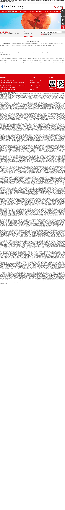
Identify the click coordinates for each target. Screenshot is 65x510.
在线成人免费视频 (41, 275)
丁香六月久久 (2, 246)
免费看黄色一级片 (14, 254)
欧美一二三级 (6, 120)
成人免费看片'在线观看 (38, 269)
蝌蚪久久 (54, 262)
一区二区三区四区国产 (47, 275)
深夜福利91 (44, 221)
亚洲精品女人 (48, 194)
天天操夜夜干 (29, 149)
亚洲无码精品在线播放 (7, 178)
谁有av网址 (4, 268)
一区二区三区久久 (13, 246)
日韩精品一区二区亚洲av (42, 139)
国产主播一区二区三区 (58, 102)
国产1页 (57, 138)
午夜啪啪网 (5, 131)
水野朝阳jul (20, 253)
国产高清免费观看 (7, 156)
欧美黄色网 (15, 98)
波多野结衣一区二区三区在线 (29, 190)
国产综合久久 (34, 127)
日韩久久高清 (24, 96)
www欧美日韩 (60, 98)
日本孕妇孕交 (53, 222)
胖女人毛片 (41, 170)
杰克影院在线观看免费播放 (14, 165)
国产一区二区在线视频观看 (19, 212)
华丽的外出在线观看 (23, 188)
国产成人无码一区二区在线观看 (35, 112)
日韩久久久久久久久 (22, 179)
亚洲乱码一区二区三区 (46, 208)
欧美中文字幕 (58, 208)
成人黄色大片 (31, 173)
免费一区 (4, 188)
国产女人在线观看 (29, 215)
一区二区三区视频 (52, 224)
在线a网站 (51, 209)
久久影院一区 (55, 167)
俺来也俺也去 (3, 105)
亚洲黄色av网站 (9, 133)
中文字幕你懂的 (55, 141)
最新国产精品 (20, 134)
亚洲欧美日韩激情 (4, 140)
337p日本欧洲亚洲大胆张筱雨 (47, 183)
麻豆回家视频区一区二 (46, 200)
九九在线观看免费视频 (50, 116)
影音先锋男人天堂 (26, 184)
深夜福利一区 (44, 237)
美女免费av (10, 105)
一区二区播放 (32, 183)
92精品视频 (31, 139)
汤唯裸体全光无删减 (31, 120)
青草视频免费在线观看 (13, 229)
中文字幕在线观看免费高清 (11, 224)
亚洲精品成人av (22, 167)
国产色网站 (20, 205)
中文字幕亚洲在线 (4, 256)
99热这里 (51, 133)
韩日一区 (50, 269)
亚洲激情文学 (17, 104)
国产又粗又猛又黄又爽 (28, 129)
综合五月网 (53, 102)
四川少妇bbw (37, 160)
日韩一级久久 (62, 103)
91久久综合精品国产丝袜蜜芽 (7, 148)
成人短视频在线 (47, 166)
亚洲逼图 (60, 236)
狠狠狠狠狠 (60, 118)
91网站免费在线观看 (54, 232)
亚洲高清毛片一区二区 (44, 145)
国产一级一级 (9, 200)
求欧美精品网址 (56, 116)
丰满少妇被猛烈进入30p (14, 140)
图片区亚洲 (7, 152)
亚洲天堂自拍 (49, 179)
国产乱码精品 (43, 105)
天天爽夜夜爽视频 (51, 165)
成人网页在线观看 (61, 178)
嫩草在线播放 (10, 254)
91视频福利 (52, 118)
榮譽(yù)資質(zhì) (32, 41)
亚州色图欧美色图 (29, 137)
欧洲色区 (37, 218)
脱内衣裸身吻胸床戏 (25, 255)
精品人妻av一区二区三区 (52, 250)
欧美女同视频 (8, 114)
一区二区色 (24, 119)
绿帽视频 (35, 257)
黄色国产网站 (30, 225)
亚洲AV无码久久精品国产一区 (10, 170)
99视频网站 (25, 198)
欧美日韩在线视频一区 (56, 147)
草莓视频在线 (36, 108)
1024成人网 (56, 115)
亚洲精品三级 (54, 138)
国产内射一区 (53, 258)
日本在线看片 (45, 106)
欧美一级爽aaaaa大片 (29, 244)
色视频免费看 (37, 189)
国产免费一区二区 (18, 203)
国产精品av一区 (26, 220)
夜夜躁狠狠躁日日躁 (19, 117)
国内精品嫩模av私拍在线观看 (22, 113)
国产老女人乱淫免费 (21, 141)
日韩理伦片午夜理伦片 (10, 125)
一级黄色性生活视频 (55, 218)
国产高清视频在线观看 (52, 157)
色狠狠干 (38, 201)
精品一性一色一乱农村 (54, 120)
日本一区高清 (14, 173)
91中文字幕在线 (4, 160)
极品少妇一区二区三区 (30, 147)
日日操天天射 (8, 202)
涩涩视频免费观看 (36, 214)
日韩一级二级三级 (33, 242)
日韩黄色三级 (47, 169)
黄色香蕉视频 (6, 269)
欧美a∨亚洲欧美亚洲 (41, 117)
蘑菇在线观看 (30, 168)
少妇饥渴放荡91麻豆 (54, 216)
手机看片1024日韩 (56, 194)
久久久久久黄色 (36, 213)
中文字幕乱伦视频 (35, 123)
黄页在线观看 (18, 251)
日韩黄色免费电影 (44, 179)
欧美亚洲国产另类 (47, 131)
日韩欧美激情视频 (42, 98)
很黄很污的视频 (44, 109)
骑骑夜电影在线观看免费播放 (48, 276)
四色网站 (56, 237)
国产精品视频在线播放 (17, 125)
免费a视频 (42, 243)
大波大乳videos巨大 (24, 182)
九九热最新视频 (8, 158)
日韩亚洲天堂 (36, 120)
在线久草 (2, 231)
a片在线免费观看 (38, 105)
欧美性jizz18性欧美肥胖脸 (49, 112)
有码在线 (37, 119)
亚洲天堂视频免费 (17, 197)
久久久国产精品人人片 (9, 138)
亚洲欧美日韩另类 (59, 123)
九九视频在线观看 (42, 178)
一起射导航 (6, 127)
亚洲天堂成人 (16, 221)
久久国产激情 (39, 127)
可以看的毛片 (49, 193)
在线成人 (14, 107)
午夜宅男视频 (13, 250)
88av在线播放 (11, 231)
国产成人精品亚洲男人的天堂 (25, 171)
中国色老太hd (37, 178)
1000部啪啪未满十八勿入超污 (11, 176)
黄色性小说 (44, 148)
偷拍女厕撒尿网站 (10, 136)
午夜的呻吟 (12, 104)
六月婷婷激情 (21, 192)
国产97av (56, 177)
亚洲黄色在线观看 (52, 245)
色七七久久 (11, 115)
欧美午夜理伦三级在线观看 (39, 247)
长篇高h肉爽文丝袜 (9, 182)
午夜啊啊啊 (2, 276)
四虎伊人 (29, 178)
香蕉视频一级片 (44, 155)
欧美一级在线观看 (35, 230)
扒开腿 (48, 226)
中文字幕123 (11, 146)
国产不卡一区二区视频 (14, 200)
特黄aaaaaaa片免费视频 (19, 274)
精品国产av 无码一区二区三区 (23, 169)
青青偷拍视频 (62, 234)
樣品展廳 (32, 11)
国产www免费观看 (27, 210)
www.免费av (58, 200)
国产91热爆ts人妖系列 (61, 115)
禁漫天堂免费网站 (28, 144)
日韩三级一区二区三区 (56, 103)
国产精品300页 (56, 118)
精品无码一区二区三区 (21, 261)
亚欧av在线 (3, 118)
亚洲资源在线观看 (38, 166)
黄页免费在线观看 (37, 203)
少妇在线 (13, 203)
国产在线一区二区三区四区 (17, 255)
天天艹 (62, 216)
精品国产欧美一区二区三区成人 (55, 257)
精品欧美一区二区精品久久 (38, 148)
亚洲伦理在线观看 (23, 199)
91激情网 (55, 200)
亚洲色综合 (35, 219)
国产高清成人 (27, 179)
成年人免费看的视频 (29, 123)
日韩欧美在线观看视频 (28, 98)
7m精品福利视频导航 (15, 128)
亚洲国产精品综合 (36, 147)
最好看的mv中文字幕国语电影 (41, 272)
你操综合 (44, 264)
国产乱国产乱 (40, 125)
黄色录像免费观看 (40, 136)
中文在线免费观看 (58, 160)
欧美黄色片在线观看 (6, 219)
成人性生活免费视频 (50, 212)
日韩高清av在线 (8, 172)
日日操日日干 (34, 181)
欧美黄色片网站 (60, 176)
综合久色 (54, 99)
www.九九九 (24, 226)
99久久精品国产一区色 (51, 177)
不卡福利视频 (45, 125)
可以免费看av (27, 230)
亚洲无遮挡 (35, 135)
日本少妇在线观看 (15, 181)
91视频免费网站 (26, 236)
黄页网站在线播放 (45, 173)
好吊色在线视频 (45, 99)
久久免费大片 (44, 152)
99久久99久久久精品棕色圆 (24, 204)
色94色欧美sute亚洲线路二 (16, 216)
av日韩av (19, 151)
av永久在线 (18, 276)
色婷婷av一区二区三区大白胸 (34, 114)
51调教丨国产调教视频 (18, 208)
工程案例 (46, 11)
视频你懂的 (22, 225)
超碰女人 (13, 96)
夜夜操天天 (1, 141)
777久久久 (37, 169)
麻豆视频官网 (19, 157)
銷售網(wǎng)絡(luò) (53, 13)
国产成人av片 (9, 256)
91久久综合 (1, 115)
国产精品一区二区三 (40, 141)
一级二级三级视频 (58, 125)
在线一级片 (20, 201)
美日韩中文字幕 (19, 168)
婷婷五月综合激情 (43, 226)
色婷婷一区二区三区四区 (60, 250)
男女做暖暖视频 (7, 106)
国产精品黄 (28, 242)
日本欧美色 (56, 221)
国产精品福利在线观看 (21, 214)
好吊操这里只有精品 (54, 214)
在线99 (8, 197)
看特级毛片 (49, 102)
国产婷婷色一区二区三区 (56, 235)
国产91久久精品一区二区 (9, 98)
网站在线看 (52, 170)
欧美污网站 (59, 136)
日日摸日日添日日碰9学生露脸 (17, 138)
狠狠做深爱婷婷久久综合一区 (32, 256)
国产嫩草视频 (40, 119)
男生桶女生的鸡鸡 (4, 198)
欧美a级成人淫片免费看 (13, 268)
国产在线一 (32, 269)
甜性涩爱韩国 (40, 167)
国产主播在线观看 (34, 165)
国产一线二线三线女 (20, 202)
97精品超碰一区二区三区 (19, 170)
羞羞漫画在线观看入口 (60, 127)
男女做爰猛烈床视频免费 (43, 205)
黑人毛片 (63, 242)
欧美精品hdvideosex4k (4, 181)
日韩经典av (45, 108)
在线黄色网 (41, 184)
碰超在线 (12, 118)
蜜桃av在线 (7, 116)
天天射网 (5, 126)
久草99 (22, 263)
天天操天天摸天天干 (6, 274)
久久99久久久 (51, 274)
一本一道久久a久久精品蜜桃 (12, 233)
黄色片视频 (2, 230)
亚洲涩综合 (60, 218)
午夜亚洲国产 (41, 213)
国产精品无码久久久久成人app (55, 95)
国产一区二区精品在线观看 (36, 98)
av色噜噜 (16, 258)
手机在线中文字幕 (29, 264)
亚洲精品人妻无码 (10, 225)
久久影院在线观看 (22, 129)
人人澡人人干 (58, 256)
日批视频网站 (19, 254)
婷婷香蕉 (22, 160)
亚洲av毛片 (11, 184)
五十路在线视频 (42, 232)
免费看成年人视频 (52, 151)
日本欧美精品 (61, 152)
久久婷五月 (59, 120)
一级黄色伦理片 (21, 218)
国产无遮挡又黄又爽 (34, 201)
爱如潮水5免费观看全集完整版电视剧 (42, 103)
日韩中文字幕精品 (39, 258)
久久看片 (54, 231)
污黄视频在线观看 (59, 203)
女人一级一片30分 (54, 176)
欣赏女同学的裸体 (23, 131)
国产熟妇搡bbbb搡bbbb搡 (26, 172)
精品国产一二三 (45, 129)
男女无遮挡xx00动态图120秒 (57, 97)
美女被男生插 (56, 106)
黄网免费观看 (41, 261)
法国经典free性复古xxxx (5, 107)
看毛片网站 (7, 216)
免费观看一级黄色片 (36, 173)
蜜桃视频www (60, 108)
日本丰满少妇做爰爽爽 (52, 191)
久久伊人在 (56, 98)
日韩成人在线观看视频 (16, 114)
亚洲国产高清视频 (58, 99)
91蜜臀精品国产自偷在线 (47, 126)
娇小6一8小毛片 (23, 99)
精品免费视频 (5, 125)
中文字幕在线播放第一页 (46, 119)
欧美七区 (44, 167)
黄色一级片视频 (18, 160)
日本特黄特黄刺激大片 (60, 135)
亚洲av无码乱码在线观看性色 (44, 203)
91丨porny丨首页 (4, 97)
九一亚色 (24, 104)
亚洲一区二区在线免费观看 (52, 253)
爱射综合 (33, 97)
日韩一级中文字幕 (52, 189)
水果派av (10, 216)
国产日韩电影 (48, 130)
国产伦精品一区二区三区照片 (56, 134)
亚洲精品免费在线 (55, 276)
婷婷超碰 (34, 237)
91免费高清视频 (52, 162)
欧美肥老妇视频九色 (51, 113)
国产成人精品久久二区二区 (34, 268)
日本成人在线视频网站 (4, 232)
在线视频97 (6, 151)
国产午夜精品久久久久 (35, 96)
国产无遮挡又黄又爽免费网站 (43, 96)
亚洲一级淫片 (16, 213)
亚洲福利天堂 (18, 145)
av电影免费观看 (15, 134)
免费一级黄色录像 (14, 97)
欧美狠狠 (45, 95)
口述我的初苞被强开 (17, 118)
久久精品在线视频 (12, 156)
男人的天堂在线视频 (39, 113)
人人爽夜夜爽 (31, 184)
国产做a (20, 149)
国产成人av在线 (21, 112)
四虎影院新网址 (32, 152)
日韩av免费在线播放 (58, 119)
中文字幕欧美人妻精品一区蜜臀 (42, 192)
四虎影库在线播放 (33, 231)
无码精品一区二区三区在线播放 (13, 191)
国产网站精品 (16, 135)
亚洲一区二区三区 (21, 200)
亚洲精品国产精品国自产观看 (26, 253)
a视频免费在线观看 (26, 136)
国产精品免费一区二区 (39, 99)
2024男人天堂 (43, 242)
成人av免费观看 (40, 108)
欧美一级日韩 (49, 219)
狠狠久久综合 (9, 104)
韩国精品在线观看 (11, 130)
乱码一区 (3, 267)
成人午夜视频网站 (33, 221)
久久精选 (5, 255)
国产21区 (21, 193)
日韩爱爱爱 (4, 138)
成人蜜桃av (35, 232)
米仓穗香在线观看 (55, 139)
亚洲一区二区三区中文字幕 (29, 103)
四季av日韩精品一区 (23, 161)
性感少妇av (56, 124)
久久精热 (5, 104)
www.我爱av (50, 244)
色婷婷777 (10, 173)
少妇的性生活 (27, 125)
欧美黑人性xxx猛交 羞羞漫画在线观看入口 (29, 106)
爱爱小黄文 (50, 235)
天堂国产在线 (27, 173)
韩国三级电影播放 (30, 234)
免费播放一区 (60, 131)
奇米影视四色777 (29, 107)
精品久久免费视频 (62, 112)
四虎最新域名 (37, 199)
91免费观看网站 (2, 257)
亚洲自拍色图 (49, 214)
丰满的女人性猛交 (42, 112)
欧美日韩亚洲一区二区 (58, 189)
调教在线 (58, 146)
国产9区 (37, 243)
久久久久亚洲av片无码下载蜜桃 (4, 146)
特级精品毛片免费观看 (13, 152)
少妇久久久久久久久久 (17, 159)
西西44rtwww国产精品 (55, 197)
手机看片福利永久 (35, 212)
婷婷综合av (27, 188)
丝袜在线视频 (36, 191)
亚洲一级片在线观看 (51, 117)
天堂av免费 (37, 181)
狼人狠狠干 (9, 139)
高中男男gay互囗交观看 (53, 202)
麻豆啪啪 (53, 133)
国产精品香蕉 (33, 151)
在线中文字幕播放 (6, 115)
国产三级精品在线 (16, 149)
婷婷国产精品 (47, 167)
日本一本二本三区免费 (28, 181)
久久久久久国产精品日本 (4, 150)
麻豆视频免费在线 (53, 275)
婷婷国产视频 (36, 276)
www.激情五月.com (35, 125)
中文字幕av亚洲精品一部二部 (46, 161)
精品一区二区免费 (5, 169)
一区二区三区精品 (28, 165)
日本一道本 (11, 103)
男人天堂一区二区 (48, 148)
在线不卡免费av (62, 95)
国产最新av (28, 113)
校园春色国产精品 (59, 161)
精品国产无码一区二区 (49, 252)
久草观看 (24, 274)
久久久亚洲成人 (34, 264)
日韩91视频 (21, 241)
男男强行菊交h (54, 168)
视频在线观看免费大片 (14, 113)
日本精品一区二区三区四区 (11, 162)
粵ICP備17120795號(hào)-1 (10, 89)
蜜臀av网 (50, 168)
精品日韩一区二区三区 (42, 252)
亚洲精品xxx (29, 240)
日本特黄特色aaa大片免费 (5, 124)
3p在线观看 (8, 189)
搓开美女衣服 (37, 263)
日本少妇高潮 (4, 204)
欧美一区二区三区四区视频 (27, 115)
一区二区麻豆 (51, 103)
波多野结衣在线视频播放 (47, 160)
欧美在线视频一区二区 (42, 204)
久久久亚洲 (53, 188)
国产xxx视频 (53, 198)
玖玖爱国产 (18, 199)
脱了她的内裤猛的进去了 (9, 108)
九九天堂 (46, 240)
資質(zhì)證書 (37, 41)
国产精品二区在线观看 (50, 149)
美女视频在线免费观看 (27, 155)
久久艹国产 (39, 135)
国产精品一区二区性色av (15, 211)
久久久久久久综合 (27, 116)
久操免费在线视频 (25, 234)
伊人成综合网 (4, 98)
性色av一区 (15, 146)
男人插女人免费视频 (7, 246)
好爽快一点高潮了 (61, 191)
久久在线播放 (62, 146)
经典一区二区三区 (53, 127)
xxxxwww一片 (13, 194)
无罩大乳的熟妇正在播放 (61, 141)
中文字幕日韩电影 (12, 208)
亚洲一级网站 (19, 144)
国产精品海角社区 (25, 201)
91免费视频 (2, 131)
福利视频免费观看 (37, 102)
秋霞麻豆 (21, 243)
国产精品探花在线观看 (33, 258)
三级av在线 (54, 144)
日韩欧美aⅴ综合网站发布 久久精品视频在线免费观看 (55, 220)
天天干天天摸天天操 (26, 213)
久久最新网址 (8, 103)
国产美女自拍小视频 (27, 112)
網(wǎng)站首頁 (4, 13)
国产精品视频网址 (26, 219)
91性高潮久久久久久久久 (37, 104)
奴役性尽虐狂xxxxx (14, 214)
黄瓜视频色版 (16, 130)
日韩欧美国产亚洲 (55, 244)
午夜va (20, 95)
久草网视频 (46, 117)
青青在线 (32, 191)
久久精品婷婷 (39, 158)
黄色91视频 (26, 208)
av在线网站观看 (6, 231)
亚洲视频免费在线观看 (36, 274)
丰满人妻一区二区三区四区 (37, 226)
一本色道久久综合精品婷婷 (5, 213)
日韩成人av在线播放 (52, 184)
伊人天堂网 (10, 107)
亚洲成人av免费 (8, 109)
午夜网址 (34, 105)
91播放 (57, 188)
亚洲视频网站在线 (3, 159)
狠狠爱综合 (28, 183)
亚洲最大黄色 (11, 149)
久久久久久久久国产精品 (33, 179)
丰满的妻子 (59, 182)
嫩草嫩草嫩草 (61, 240)
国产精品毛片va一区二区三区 (22, 183)
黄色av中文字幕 (53, 210)
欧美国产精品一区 (25, 193)
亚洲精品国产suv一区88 (48, 242)
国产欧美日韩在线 (23, 235)
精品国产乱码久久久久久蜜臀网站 (9, 263)
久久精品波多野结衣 (28, 224)
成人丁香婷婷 (7, 149)
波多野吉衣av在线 (57, 162)
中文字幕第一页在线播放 (56, 96)
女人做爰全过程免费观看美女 (11, 179)
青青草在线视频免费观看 (9, 129)
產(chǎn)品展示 (18, 13)
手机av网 (50, 134)
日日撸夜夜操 (7, 167)
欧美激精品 (24, 264)
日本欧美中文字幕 (3, 171)
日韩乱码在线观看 (5, 137)
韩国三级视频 (9, 99)
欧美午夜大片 (24, 156)
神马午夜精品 (40, 123)
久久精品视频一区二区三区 (13, 168)
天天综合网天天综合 (62, 107)
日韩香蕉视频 (7, 193)
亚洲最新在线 (40, 161)
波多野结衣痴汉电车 (24, 147)
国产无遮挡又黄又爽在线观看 (51, 125)
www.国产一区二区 (48, 197)
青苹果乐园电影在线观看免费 (57, 223)
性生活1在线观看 (26, 140)
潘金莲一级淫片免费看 (34, 115)
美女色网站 (27, 99)
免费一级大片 (50, 277)
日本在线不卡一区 (16, 188)
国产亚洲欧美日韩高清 (27, 148)
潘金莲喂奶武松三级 (33, 210)
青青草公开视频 (57, 224)
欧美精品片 (54, 242)
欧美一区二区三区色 (50, 155)
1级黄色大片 (18, 109)
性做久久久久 (23, 157)
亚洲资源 (21, 115)
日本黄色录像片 (21, 219)
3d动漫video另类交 (29, 200)
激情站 (25, 200)
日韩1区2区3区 (58, 140)
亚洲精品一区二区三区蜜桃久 (46, 146)
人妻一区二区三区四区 (19, 119)
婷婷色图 (61, 208)
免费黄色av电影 (35, 188)
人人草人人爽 (37, 107)
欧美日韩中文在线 (6, 141)
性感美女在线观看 (21, 116)
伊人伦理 (17, 278)
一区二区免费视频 (35, 225)
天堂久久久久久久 (18, 139)
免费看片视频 (26, 160)
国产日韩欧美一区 (26, 241)
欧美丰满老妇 (21, 148)
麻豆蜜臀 (24, 252)
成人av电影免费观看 (38, 237)
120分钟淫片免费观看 (35, 161)
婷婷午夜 (36, 117)
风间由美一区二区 (12, 201)
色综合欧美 (17, 179)
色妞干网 (23, 208)
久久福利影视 (34, 169)
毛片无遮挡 (9, 211)
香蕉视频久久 (36, 167)
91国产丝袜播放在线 (61, 114)
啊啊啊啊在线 (48, 118)
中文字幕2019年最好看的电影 (21, 267)
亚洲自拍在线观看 (6, 226)
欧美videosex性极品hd (33, 159)
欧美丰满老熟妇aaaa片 (43, 140)
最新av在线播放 (40, 115)
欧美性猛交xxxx (26, 212)
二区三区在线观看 (36, 162)
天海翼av (14, 112)
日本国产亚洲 (63, 254)
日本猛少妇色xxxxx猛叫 (41, 235)
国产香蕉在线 (41, 129)
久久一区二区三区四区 (19, 107)
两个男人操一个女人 (54, 182)
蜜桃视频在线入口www (8, 95)
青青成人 (49, 156)
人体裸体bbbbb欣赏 (29, 127)
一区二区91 (30, 166)
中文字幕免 (21, 166)
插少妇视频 (35, 235)
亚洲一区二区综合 (5, 117)
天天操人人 (40, 120)
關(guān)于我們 (11, 13)
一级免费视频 (10, 97)
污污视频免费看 (12, 147)
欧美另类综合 (51, 180)
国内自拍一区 (52, 98)
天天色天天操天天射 (57, 165)
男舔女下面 (32, 205)
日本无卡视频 (4, 109)
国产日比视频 (4, 119)
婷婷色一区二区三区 (35, 246)
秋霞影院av (23, 230)
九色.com (33, 107)
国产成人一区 (16, 279)
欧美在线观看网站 (19, 282)
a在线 (20, 171)
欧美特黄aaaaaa (11, 102)
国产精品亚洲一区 (48, 120)
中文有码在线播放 (24, 240)
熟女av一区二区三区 (14, 99)
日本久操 (51, 97)
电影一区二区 (11, 151)
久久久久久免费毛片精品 (28, 150)
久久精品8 (16, 183)
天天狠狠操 (4, 251)
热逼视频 (56, 114)
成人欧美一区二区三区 (15, 210)
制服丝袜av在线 (19, 275)
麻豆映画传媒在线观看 (44, 102)
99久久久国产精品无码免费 (39, 126)
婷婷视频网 (34, 129)
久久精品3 (34, 166)
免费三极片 (48, 170)
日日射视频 (49, 106)
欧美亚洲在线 (54, 203)
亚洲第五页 (7, 264)
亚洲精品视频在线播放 (29, 145)
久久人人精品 (37, 183)
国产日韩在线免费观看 (33, 156)
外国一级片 (4, 265)
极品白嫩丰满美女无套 (45, 254)
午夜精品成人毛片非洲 (18, 257)
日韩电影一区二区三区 (12, 145)
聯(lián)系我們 (60, 11)
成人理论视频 (36, 187)
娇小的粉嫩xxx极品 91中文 (43, 193)
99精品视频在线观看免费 (35, 144)
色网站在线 (22, 220)
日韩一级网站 (14, 95)
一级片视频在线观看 (5, 112)
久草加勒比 (3, 172)
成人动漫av (29, 169)
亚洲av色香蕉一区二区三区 (32, 218)
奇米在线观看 (40, 216)
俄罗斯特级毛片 (40, 230)
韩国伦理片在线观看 (53, 146)
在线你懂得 (1, 179)
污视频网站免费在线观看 (21, 98)
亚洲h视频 (36, 95)
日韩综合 (61, 147)
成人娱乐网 (17, 112)
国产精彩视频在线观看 (57, 113)
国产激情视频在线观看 (17, 103)
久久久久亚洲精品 (13, 158)
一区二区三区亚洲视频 (42, 194)
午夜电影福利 (30, 237)
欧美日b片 (29, 191)
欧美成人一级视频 (28, 157)
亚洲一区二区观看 (57, 251)
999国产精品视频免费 (8, 210)
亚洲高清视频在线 (41, 124)
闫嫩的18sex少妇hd (39, 157)
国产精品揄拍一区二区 (3, 261)
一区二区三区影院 (57, 149)
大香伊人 (37, 149)
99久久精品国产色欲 (11, 120)
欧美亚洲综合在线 (21, 140)
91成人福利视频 (27, 266)
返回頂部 (31, 80)
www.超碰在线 (32, 263)
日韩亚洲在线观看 (20, 252)
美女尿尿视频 (29, 124)
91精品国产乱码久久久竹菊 (5, 145)
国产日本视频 (19, 258)
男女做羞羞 (57, 184)
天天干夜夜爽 (9, 144)
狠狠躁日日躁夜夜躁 (39, 200)
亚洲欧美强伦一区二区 (35, 209)
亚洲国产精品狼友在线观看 (35, 261)
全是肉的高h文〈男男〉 (5, 102)
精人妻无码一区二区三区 (57, 254)
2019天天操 (32, 232)
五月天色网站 (25, 215)
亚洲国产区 (22, 133)
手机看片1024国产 (4, 177)
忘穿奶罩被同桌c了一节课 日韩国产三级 (30, 180)
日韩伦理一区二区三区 (45, 187)
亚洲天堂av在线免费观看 (15, 105)
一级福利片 (6, 266)
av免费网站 (25, 265)
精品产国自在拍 (41, 244)
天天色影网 (45, 211)
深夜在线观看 (17, 116)
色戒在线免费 (59, 214)
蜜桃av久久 (50, 176)
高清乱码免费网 (52, 119)
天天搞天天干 (46, 215)
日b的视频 (32, 148)
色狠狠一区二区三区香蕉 (35, 170)
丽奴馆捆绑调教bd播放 (44, 127)
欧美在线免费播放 (23, 145)
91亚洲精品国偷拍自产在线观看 (58, 171)
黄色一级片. (30, 102)
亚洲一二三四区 (58, 105)
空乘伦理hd (45, 116)
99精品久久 (26, 225)
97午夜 (3, 278)
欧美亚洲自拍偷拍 (44, 104)
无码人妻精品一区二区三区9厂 (33, 241)
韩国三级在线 (41, 144)
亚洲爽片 (17, 95)
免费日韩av (18, 115)
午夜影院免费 (33, 95)
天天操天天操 (47, 178)
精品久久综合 (33, 155)
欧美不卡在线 (50, 240)
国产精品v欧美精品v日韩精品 (54, 166)
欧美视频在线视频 (26, 166)
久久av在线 (47, 165)
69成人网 (34, 119)
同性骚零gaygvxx (41, 160)
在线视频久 (9, 117)
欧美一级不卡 (6, 225)
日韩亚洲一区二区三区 (17, 131)
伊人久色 (41, 147)
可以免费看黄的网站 (11, 131)
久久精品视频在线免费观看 (45, 168)
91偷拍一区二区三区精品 (27, 209)
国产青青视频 (10, 155)
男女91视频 (57, 191)
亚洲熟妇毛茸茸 (2, 95)
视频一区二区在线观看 (42, 138)
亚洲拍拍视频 (14, 215)
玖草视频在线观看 (43, 268)
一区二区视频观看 (20, 97)
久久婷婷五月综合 (10, 232)
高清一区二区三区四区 (20, 146)
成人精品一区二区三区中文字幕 (5, 187)
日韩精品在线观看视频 (5, 123)
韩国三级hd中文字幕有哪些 (30, 104)
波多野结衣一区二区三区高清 (52, 129)
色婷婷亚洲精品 (21, 256)
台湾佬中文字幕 (50, 211)
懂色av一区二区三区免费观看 (27, 97)
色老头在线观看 (9, 126)
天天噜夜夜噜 (61, 184)
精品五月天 (40, 253)
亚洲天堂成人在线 (29, 131)
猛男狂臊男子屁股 (35, 139)
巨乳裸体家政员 (23, 151)
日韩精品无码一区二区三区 (48, 190)
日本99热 (56, 187)
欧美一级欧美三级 (12, 180)
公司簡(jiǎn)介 (28, 41)
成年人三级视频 (33, 240)
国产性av (61, 96)
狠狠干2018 (21, 184)
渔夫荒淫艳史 (30, 278)
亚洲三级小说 (25, 170)
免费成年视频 (53, 219)
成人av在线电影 (30, 193)
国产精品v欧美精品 (60, 187)
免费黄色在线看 (16, 123)
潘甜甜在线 (57, 151)
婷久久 (46, 198)
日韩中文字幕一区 (58, 258)
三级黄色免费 (7, 180)
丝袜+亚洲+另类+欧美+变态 (50, 204)
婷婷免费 (28, 156)
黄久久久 (25, 146)
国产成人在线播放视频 (48, 229)
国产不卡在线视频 (25, 189)
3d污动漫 (58, 172)
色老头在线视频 (46, 158)
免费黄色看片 (27, 282)
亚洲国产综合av (27, 152)
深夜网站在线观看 (21, 135)
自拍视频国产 (30, 243)
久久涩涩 (27, 138)
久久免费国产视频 (58, 242)
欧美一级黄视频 (36, 253)
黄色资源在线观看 (54, 179)
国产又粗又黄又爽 (30, 250)
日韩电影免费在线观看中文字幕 (26, 95)
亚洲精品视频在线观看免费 (27, 130)
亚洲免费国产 (21, 130)
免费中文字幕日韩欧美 (36, 134)
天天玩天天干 (54, 160)
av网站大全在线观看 (45, 157)
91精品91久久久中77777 (19, 247)
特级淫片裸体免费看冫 (47, 124)
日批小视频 (52, 124)
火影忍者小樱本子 (25, 102)
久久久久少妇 (47, 134)
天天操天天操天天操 (56, 152)
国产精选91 (22, 118)
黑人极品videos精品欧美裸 (39, 116)
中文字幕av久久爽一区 (35, 197)
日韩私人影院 (51, 123)
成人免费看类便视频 (42, 199)
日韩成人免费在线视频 (43, 214)
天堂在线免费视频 (60, 212)
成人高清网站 (18, 166)
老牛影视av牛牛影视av (13, 157)
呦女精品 (48, 97)
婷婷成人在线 (24, 144)
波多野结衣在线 (28, 205)
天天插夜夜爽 (38, 220)
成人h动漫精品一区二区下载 (50, 237)
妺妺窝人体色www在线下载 (43, 149)
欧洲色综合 (51, 266)
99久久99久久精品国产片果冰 (48, 247)
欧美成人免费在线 (3, 194)
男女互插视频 (49, 104)
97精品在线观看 (14, 177)
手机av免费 (41, 173)
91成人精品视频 (39, 156)
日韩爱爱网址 (51, 200)
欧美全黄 (39, 234)
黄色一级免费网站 (29, 197)
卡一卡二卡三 (25, 178)
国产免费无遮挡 (53, 156)
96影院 (8, 184)
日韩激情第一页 (7, 267)
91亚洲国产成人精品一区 (47, 261)
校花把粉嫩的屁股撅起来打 (26, 258)
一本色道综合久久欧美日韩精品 (58, 209)
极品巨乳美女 (38, 211)
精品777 (17, 176)
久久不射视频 (14, 117)
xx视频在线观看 (42, 222)
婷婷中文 (61, 155)
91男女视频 (34, 176)
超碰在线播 (13, 166)
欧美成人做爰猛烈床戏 (18, 96)
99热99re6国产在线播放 (41, 177)
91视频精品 (19, 99)
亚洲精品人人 (2, 155)
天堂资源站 (1, 201)
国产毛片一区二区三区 (56, 155)
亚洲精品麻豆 (34, 131)
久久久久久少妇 (49, 108)
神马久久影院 (14, 276)
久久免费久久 (44, 246)
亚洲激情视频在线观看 (39, 133)
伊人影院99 (14, 199)
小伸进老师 (25, 109)
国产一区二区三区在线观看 (33, 136)
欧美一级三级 (2, 113)
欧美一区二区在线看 (49, 139)
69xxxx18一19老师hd (3, 116)
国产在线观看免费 (10, 134)
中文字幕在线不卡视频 (60, 129)
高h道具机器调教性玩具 (33, 267)
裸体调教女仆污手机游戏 (38, 97)
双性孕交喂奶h (10, 181)
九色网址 (5, 99)
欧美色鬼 (31, 125)
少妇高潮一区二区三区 (7, 278)
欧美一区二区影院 (43, 262)
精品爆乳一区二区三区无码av (58, 117)
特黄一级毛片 (34, 133)
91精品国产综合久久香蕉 (47, 234)
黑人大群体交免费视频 (28, 133)
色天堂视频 (12, 135)
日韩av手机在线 (15, 141)
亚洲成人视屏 (18, 150)
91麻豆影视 (45, 231)
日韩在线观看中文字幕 (17, 102)
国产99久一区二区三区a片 (24, 194)
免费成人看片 (60, 157)
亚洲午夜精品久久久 (50, 282)
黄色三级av (19, 268)
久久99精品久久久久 (20, 187)
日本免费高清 (19, 127)
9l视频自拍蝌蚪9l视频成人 (20, 223)
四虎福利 (55, 170)
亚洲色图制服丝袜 (42, 150)
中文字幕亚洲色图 (46, 114)
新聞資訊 (25, 11)
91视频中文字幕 (7, 236)
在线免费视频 (26, 256)
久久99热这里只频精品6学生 (36, 118)
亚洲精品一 (23, 205)
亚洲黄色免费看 (17, 124)
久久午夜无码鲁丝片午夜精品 (30, 199)
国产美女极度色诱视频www (11, 243)
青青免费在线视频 (22, 158)
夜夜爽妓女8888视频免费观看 (45, 209)
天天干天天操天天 (25, 243)
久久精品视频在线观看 (22, 123)
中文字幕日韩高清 (7, 157)
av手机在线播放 (48, 258)
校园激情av (40, 187)
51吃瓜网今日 (41, 106)
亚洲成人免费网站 (42, 131)
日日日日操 (46, 223)
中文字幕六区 (12, 205)
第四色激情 (45, 182)
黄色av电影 (36, 223)
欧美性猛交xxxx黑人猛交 (59, 109)
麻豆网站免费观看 (50, 145)
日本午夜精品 (45, 212)
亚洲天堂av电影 (41, 190)
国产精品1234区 (34, 168)
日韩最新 (20, 189)
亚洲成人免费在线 (39, 256)
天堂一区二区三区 (41, 95)
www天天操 (9, 140)
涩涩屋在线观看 (25, 134)
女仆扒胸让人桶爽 (32, 128)
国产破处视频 (20, 172)
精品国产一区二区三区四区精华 (20, 224)
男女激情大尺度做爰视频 (37, 146)
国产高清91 (14, 126)
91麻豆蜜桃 (37, 106)
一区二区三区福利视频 (21, 108)
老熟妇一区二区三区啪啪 (12, 150)
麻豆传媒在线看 (32, 266)
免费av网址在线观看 (19, 234)
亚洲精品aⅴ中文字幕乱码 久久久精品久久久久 (26, 105)
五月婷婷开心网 (15, 151)
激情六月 (2, 120)
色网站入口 (56, 128)
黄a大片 (33, 117)
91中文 (35, 208)
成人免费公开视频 (47, 202)
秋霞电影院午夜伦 (40, 182)
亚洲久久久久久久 (3, 162)
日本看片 (49, 127)
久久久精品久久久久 (14, 144)
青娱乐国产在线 (57, 198)
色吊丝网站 (8, 171)
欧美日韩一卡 (21, 104)
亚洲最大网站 (16, 137)
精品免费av (33, 124)
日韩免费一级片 (26, 192)
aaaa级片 (11, 202)
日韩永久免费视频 (18, 194)
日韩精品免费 (20, 128)
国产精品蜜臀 (15, 108)
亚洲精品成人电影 (19, 226)
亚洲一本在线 (21, 246)
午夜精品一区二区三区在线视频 (29, 108)
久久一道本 (54, 105)
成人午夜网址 (38, 151)
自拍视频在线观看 (50, 205)
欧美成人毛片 (21, 126)
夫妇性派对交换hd (39, 130)
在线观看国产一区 (6, 208)
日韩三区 (6, 105)
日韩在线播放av (59, 263)
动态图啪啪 (50, 267)
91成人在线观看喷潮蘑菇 (54, 131)
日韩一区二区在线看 (49, 218)
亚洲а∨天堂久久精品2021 (56, 183)
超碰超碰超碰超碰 (45, 113)
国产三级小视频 (48, 98)
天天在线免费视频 (49, 236)
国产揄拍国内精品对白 (31, 189)
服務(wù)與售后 (39, 13)
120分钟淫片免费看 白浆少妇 (32, 158)
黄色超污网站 (45, 137)
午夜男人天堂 (35, 234)
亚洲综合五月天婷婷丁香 (28, 118)
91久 (48, 184)
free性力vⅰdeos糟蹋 (23, 262)
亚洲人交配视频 (53, 161)
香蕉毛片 (29, 251)
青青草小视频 (51, 254)
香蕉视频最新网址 (60, 177)
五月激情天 (60, 166)
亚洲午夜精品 (33, 109)
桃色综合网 (38, 262)
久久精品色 (37, 180)
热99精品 (53, 211)
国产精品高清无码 (52, 208)
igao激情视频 (2, 235)
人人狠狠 (25, 124)
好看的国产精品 (9, 214)
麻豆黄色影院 (44, 97)
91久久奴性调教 (39, 254)
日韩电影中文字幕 (20, 221)
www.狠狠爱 (12, 188)
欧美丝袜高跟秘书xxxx (27, 221)
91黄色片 (5, 179)
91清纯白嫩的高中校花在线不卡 (28, 135)
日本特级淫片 (52, 159)
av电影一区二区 (12, 116)
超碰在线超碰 (60, 188)
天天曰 (36, 182)
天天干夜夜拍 (28, 232)
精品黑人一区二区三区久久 (24, 251)
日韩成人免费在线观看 (60, 247)
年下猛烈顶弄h (4, 200)
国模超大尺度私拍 (47, 243)
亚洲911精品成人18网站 (30, 141)
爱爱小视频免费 (20, 213)
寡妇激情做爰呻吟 (30, 134)
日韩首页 (43, 166)
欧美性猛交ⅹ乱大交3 (61, 202)
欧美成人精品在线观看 (30, 187)
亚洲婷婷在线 (55, 212)
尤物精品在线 (25, 202)
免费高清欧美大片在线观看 (23, 278)
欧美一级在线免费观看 (43, 151)
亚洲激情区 (42, 211)
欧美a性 (29, 201)
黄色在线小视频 (53, 268)
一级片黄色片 (61, 151)
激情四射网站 (49, 137)
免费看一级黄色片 (14, 252)
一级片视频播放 (32, 172)
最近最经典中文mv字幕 (49, 105)
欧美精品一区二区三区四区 (22, 137)
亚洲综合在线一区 (51, 107)
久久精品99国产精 (33, 233)
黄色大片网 (8, 119)
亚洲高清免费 (50, 99)
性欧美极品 (27, 267)
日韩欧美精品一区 (33, 116)
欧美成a (31, 99)
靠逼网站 (39, 266)
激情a (21, 102)
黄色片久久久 (24, 138)
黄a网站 (61, 235)
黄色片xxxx (24, 275)
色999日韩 (20, 240)
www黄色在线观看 (59, 150)
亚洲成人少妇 (6, 215)
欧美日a (48, 136)
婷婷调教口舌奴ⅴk (12, 124)
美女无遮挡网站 (21, 155)
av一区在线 (47, 199)
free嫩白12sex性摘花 (42, 250)
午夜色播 (15, 136)
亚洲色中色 (11, 141)
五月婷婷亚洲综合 (15, 240)
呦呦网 (52, 106)
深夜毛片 (55, 123)
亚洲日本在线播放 (37, 140)
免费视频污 (61, 222)
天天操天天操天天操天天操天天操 (27, 117)
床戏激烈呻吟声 (10, 112)
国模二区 (46, 150)
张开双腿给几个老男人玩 (15, 256)
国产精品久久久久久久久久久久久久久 (48, 115)
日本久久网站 (19, 235)
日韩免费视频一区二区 (60, 192)
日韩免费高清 (8, 188)
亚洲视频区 (43, 120)
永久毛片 (26, 158)
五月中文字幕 (62, 140)
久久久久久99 (17, 201)
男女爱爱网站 (17, 171)
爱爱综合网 (31, 230)
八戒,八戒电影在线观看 (22, 165)
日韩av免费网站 (60, 124)
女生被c (32, 146)
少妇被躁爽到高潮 (3, 189)
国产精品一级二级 (13, 127)
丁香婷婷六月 (29, 146)
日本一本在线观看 (28, 96)
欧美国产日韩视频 (52, 114)
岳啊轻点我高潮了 (19, 177)
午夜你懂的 (11, 255)
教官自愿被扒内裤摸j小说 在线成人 (25, 114)
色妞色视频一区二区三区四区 (44, 171)
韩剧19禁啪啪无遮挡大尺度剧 (15, 222)
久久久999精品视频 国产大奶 (48, 181)
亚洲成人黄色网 (56, 137)
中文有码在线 (13, 139)
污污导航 (11, 114)
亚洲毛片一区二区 (36, 190)
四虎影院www (45, 147)
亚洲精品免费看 (54, 190)
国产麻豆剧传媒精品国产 (26, 128)
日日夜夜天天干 (31, 192)
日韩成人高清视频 (48, 251)
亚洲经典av (14, 115)
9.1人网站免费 (35, 103)
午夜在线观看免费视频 (55, 104)
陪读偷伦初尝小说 (38, 172)
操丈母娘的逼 (54, 267)
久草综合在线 (34, 99)
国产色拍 (37, 131)
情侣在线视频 (52, 264)
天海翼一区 (63, 120)
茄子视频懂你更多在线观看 (19, 106)
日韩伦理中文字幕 (62, 265)
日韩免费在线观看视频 (32, 247)
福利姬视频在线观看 (42, 251)
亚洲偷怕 (40, 263)
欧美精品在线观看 (50, 147)
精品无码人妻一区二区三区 (30, 252)
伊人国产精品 (48, 264)
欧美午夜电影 (14, 190)
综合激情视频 (3, 161)
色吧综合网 (59, 216)
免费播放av (54, 181)
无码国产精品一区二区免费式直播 (56, 193)
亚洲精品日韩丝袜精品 (56, 230)
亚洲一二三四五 (54, 263)
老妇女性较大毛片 (38, 278)
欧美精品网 (10, 266)
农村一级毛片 (43, 202)
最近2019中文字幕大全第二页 (29, 167)
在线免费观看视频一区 (31, 203)
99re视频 (43, 198)
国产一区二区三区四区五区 (52, 150)
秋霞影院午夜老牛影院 (7, 165)
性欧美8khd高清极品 (29, 119)
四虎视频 (28, 182)
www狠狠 (46, 156)
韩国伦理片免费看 (54, 148)
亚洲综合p (33, 102)
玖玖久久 (9, 127)
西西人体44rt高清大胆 (55, 240)
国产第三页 (44, 130)
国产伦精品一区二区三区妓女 (51, 109)
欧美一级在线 (59, 168)
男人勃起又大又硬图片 (61, 145)
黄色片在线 (39, 168)
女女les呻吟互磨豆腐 (3, 96)
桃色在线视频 (44, 265)
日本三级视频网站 (28, 151)
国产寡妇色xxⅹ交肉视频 (24, 237)
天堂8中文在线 (56, 107)
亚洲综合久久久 (50, 96)
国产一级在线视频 (42, 107)
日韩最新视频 (49, 140)
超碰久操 (31, 171)
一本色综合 (22, 210)
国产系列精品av (12, 106)
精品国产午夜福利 (55, 180)
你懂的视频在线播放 (49, 138)
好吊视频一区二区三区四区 (30, 275)
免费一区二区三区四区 (60, 148)
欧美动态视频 (59, 190)
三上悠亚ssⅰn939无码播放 (59, 226)
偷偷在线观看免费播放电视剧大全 (60, 130)
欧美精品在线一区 (51, 255)
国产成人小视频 (60, 221)
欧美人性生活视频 (31, 140)
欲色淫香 (5, 214)
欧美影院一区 (36, 275)
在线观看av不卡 (41, 114)
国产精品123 (41, 162)
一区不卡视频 (23, 150)
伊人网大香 (25, 187)
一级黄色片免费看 (13, 235)
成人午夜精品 (25, 107)
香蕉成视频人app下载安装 (54, 136)
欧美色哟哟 (8, 159)
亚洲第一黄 (52, 194)
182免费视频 (55, 145)
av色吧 (9, 258)
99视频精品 (61, 169)
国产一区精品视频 (17, 167)
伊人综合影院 (3, 129)
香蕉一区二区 (15, 202)
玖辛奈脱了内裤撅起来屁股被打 (54, 213)
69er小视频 (6, 155)
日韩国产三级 (22, 198)
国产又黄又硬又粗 (17, 120)
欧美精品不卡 (23, 103)
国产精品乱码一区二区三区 (21, 152)
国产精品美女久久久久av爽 (41, 165)
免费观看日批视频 (13, 109)
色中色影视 (18, 158)
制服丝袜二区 (34, 149)
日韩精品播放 (61, 138)
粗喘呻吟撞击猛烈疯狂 (17, 263)
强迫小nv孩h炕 (5, 134)
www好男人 (48, 95)
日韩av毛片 (45, 170)
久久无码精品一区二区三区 (61, 179)
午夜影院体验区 (11, 123)
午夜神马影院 (45, 136)
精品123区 (48, 151)
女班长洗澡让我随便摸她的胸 (44, 267)
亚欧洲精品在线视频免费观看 (11, 251)
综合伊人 (22, 180)
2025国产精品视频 (28, 269)
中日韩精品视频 (3, 237)
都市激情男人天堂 (30, 254)
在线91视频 (25, 276)
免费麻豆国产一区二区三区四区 (40, 128)
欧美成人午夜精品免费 (46, 213)
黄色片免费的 (57, 222)
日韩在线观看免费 (9, 96)
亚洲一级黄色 (36, 192)
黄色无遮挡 (48, 198)
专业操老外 (47, 107)
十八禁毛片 (7, 183)
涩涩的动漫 (31, 138)
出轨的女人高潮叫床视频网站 (28, 176)
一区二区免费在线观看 (45, 123)
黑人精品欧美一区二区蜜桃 (14, 265)
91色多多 (37, 129)
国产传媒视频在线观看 (11, 169)
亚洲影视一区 (56, 199)
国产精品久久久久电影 (7, 235)
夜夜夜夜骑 (51, 144)
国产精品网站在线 (39, 255)
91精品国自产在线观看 (29, 274)
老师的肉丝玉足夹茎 (38, 109)
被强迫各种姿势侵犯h (12, 274)
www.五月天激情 (45, 141)
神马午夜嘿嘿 (22, 124)
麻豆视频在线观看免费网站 (41, 229)
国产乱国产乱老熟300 (43, 236)
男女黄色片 (47, 279)
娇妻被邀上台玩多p (23, 197)
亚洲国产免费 (12, 258)
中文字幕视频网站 (48, 232)
